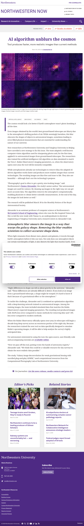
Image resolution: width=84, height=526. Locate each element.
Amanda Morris (47, 49)
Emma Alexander (28, 186)
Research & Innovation (11, 21)
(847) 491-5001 (8, 476)
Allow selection (41, 279)
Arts (49, 28)
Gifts (80, 28)
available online (42, 340)
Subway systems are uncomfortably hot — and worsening (21, 438)
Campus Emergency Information (10, 500)
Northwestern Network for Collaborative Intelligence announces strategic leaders (58, 428)
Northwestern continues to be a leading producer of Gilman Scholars (23, 425)
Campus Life (31, 21)
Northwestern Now (24, 11)
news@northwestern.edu (10, 481)
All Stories (69, 11)
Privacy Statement (6, 508)
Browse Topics (70, 14)
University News (59, 21)
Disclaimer (80, 523)
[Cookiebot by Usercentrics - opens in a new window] (72, 245)
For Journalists (75, 3)
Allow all (67, 279)
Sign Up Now (47, 472)
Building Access (5, 497)
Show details (73, 273)
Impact (44, 21)
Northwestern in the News (74, 8)
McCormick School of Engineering (22, 213)
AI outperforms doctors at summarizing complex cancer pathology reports (58, 415)
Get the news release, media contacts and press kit (50, 371)
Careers (3, 502)
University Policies (6, 513)
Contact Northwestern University (10, 505)
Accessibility (5, 494)
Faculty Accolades (64, 28)
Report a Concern (6, 511)
